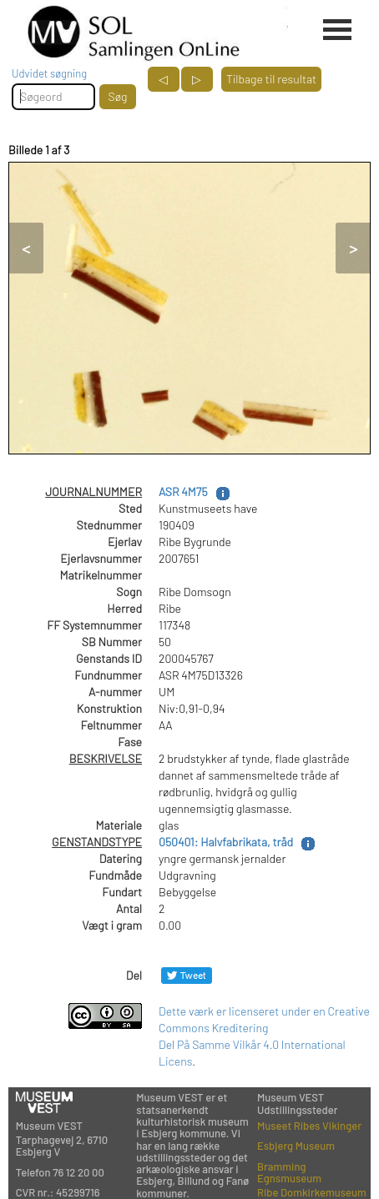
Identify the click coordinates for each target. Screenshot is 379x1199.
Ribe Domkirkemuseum (311, 1192)
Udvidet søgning (49, 73)
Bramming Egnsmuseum (289, 1172)
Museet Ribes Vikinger (309, 1125)
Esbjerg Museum (296, 1145)
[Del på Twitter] (186, 975)
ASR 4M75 (183, 491)
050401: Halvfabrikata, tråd (226, 842)
